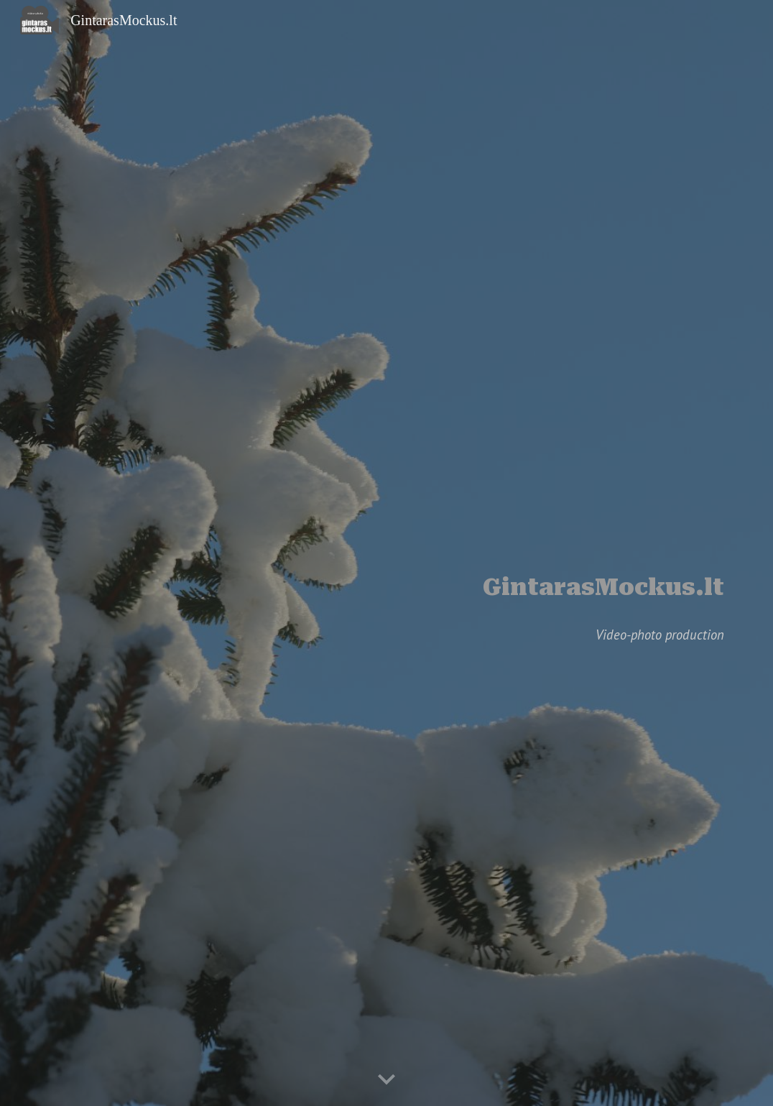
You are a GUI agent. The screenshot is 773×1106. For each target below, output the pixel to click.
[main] (386, 533)
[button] (386, 1080)
